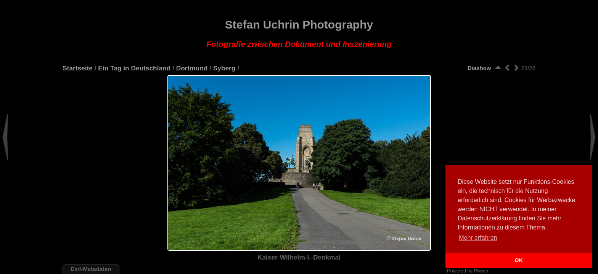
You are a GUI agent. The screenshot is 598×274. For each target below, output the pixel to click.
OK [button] (518, 260)
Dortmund (192, 68)
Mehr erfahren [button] (478, 237)
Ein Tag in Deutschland (134, 68)
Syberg (224, 68)
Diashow (479, 68)
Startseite (78, 68)
